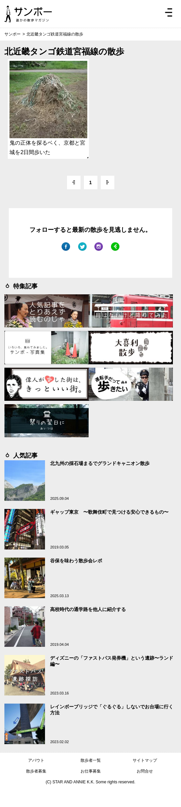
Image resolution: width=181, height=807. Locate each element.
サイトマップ (145, 760)
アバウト (36, 760)
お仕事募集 (91, 771)
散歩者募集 (36, 771)
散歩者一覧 (91, 760)
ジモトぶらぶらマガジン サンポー (28, 13)
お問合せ (145, 771)
